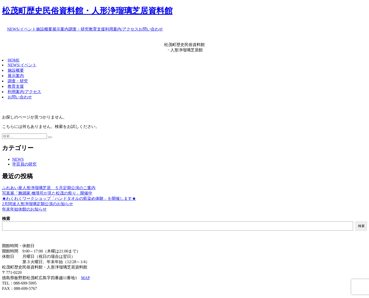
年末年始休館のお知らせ (24, 209)
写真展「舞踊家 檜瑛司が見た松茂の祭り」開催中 (47, 193)
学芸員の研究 (24, 164)
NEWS (18, 159)
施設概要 (44, 29)
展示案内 (60, 29)
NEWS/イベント (21, 29)
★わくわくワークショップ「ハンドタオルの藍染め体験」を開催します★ (69, 198)
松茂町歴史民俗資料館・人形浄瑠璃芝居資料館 (87, 10)
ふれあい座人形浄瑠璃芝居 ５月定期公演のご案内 (48, 188)
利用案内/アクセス (122, 29)
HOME (14, 60)
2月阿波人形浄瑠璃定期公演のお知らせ (37, 204)
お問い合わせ (151, 29)
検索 (6, 218)
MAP (85, 278)
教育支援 (97, 29)
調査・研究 (79, 29)
